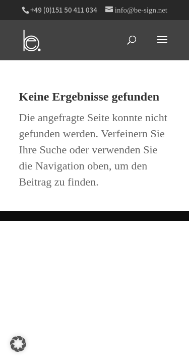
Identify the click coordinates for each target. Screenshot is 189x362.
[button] (18, 344)
